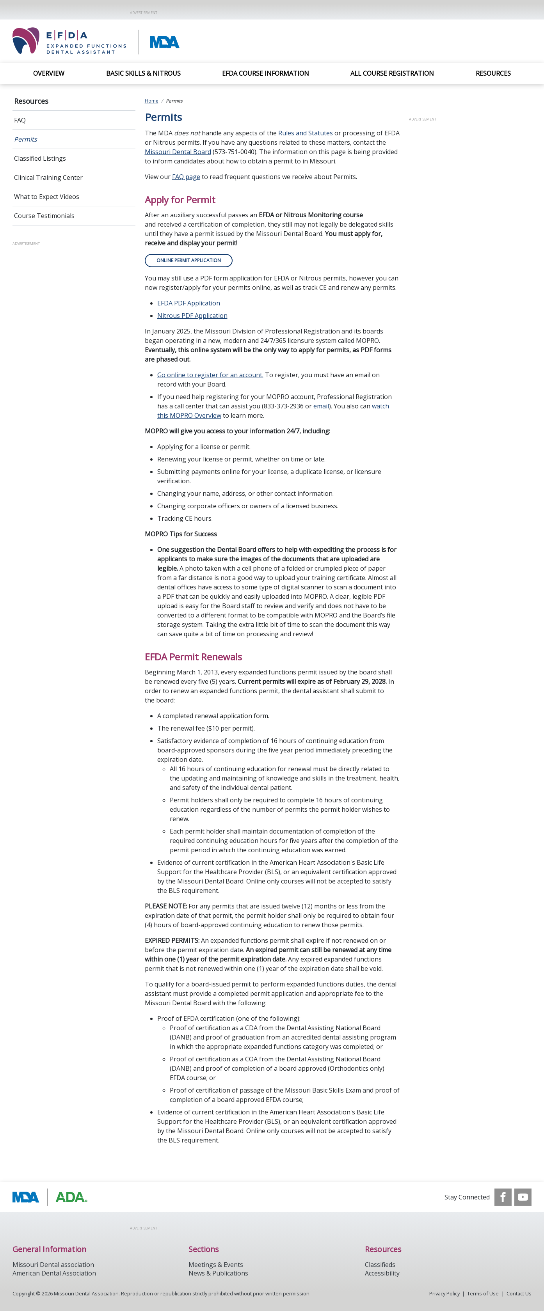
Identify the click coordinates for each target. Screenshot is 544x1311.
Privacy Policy (444, 1293)
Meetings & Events (215, 1264)
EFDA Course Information (265, 73)
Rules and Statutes (305, 133)
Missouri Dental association (53, 1264)
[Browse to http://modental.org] (52, 1197)
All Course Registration (392, 73)
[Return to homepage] (123, 41)
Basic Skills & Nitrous (143, 73)
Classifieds (380, 1264)
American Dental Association (54, 1273)
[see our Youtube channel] (523, 1197)
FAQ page (186, 176)
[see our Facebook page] (503, 1197)
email (321, 406)
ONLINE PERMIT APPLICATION (188, 260)
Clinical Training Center (48, 177)
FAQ (20, 120)
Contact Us (519, 1293)
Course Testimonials (44, 215)
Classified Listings (40, 158)
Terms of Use (483, 1293)
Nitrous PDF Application (192, 315)
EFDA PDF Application (188, 303)
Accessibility (382, 1273)
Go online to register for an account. (210, 375)
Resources (493, 73)
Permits (25, 139)
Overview (48, 73)
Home (151, 101)
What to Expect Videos (46, 196)
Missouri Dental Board (178, 151)
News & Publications (218, 1273)
